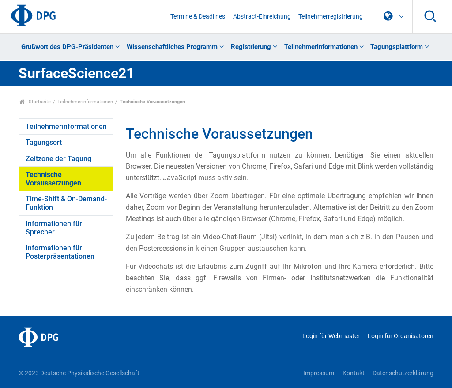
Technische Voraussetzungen (53, 178)
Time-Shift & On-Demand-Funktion (66, 203)
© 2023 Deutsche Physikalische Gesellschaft (79, 373)
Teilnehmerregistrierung (330, 16)
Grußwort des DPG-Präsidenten (67, 47)
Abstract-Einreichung (262, 16)
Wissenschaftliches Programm (172, 47)
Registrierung (251, 47)
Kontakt (354, 373)
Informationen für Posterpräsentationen (60, 252)
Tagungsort (44, 142)
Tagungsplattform (396, 47)
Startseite (35, 102)
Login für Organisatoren (400, 336)
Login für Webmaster (331, 336)
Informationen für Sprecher (54, 227)
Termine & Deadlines (197, 16)
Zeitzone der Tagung (58, 158)
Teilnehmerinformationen (321, 47)
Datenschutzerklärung (403, 373)
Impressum (318, 373)
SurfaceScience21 (76, 73)
